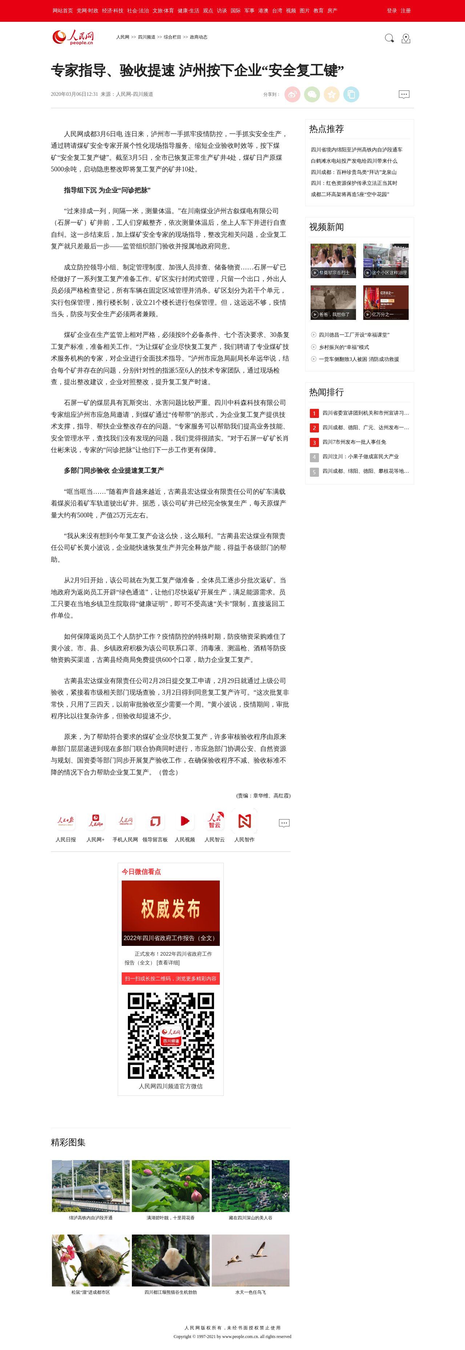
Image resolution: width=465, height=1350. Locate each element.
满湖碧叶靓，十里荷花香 (171, 1217)
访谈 (222, 10)
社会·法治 (138, 10)
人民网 (122, 37)
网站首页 (63, 10)
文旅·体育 (163, 10)
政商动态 (198, 37)
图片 (305, 10)
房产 (332, 10)
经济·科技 (113, 10)
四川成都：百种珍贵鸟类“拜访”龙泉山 (354, 172)
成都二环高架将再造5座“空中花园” (350, 194)
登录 (392, 10)
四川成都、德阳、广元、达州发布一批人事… (373, 427)
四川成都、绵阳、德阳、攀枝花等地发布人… (373, 471)
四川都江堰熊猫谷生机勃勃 (171, 1292)
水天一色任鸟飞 (250, 1292)
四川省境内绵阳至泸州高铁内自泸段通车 (357, 150)
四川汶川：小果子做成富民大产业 (361, 456)
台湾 (277, 10)
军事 (249, 10)
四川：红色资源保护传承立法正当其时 (354, 183)
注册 (406, 10)
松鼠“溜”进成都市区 (91, 1292)
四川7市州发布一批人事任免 (354, 442)
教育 (319, 10)
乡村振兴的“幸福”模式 (344, 347)
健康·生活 (188, 10)
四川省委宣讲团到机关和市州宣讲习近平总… (373, 413)
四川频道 (146, 37)
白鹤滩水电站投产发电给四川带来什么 (354, 161)
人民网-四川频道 (134, 94)
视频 (291, 10)
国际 (236, 10)
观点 (208, 10)
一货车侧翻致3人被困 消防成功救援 (359, 359)
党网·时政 (87, 10)
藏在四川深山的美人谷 (250, 1217)
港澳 (263, 10)
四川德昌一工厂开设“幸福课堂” (354, 335)
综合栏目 (172, 37)
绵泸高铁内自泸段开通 (91, 1217)
